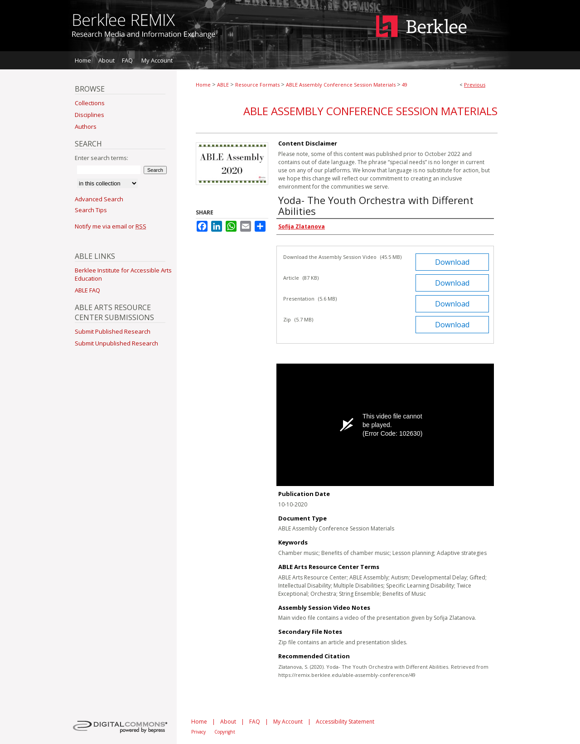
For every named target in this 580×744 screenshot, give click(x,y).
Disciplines (89, 115)
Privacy (198, 732)
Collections (90, 103)
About (228, 721)
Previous (474, 84)
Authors (86, 126)
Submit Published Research (112, 331)
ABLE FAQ (87, 290)
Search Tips (91, 210)
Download (452, 262)
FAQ (254, 721)
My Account (288, 721)
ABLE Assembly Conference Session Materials (341, 84)
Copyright (224, 732)
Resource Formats (257, 84)
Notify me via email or (110, 226)
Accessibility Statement (345, 721)
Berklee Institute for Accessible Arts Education (123, 274)
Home (203, 84)
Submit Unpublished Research (116, 343)
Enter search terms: (101, 158)
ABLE (223, 84)
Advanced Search (99, 199)
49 (404, 84)
